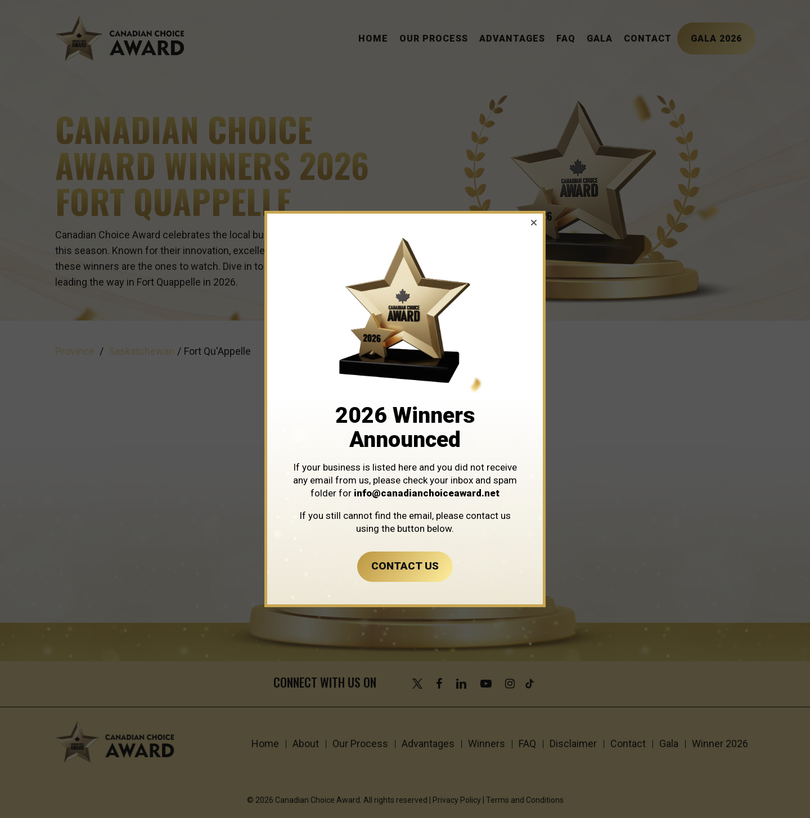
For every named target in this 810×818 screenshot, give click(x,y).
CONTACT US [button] (405, 565)
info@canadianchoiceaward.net (427, 493)
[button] (534, 223)
